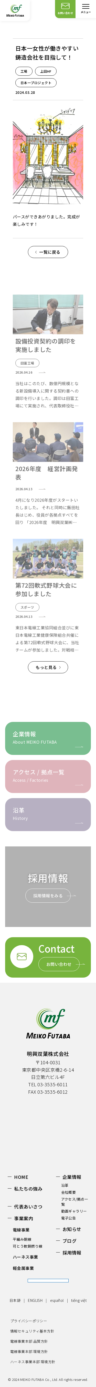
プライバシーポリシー (28, 1320)
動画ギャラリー (74, 1211)
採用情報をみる (48, 895)
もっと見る (46, 667)
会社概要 (68, 1192)
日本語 (14, 1300)
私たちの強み (28, 1188)
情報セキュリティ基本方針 (32, 1331)
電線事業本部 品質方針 (29, 1341)
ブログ (69, 1240)
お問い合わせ (59, 964)
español (57, 1300)
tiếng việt (79, 1300)
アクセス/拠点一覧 (74, 1201)
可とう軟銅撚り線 (27, 1246)
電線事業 (21, 1230)
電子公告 (68, 1218)
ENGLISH (35, 1300)
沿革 (65, 1185)
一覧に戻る (49, 252)
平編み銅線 (22, 1239)
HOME (21, 1176)
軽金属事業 (23, 1268)
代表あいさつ (28, 1206)
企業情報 (71, 1176)
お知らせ (71, 1229)
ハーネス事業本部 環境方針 (32, 1361)
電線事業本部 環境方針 (29, 1351)
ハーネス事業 (25, 1257)
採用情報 (71, 1252)
